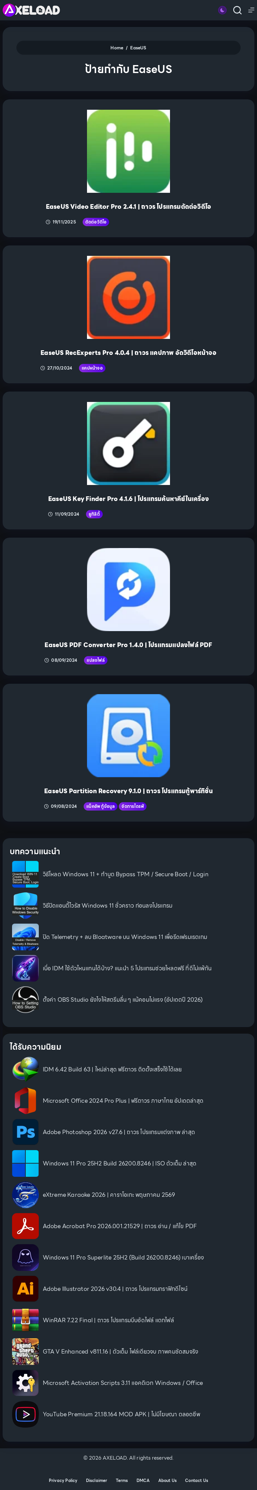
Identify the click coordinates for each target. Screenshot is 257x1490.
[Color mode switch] (222, 10)
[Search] (237, 10)
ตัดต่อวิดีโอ (96, 221)
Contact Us (196, 1480)
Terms (122, 1480)
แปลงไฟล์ (95, 660)
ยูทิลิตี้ (94, 514)
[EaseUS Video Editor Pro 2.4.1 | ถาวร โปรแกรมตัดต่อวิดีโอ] (128, 151)
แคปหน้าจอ (92, 368)
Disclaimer (96, 1480)
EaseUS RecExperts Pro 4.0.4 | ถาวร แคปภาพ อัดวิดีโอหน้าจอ (128, 353)
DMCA (143, 1480)
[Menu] (251, 10)
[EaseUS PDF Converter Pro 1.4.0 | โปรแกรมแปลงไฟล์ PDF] (128, 589)
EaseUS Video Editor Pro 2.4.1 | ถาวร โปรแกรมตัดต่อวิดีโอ (128, 206)
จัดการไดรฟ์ (132, 806)
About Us (167, 1480)
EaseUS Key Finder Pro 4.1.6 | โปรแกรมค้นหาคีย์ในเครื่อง (128, 499)
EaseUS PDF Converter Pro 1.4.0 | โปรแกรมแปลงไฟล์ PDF (128, 645)
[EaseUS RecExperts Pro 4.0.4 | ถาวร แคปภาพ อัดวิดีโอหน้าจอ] (128, 297)
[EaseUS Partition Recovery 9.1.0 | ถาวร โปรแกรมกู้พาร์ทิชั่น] (128, 735)
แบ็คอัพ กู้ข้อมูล (100, 806)
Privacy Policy (63, 1480)
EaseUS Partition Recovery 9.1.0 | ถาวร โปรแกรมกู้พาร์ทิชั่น (128, 791)
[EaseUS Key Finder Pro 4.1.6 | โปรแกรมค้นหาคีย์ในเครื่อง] (128, 443)
